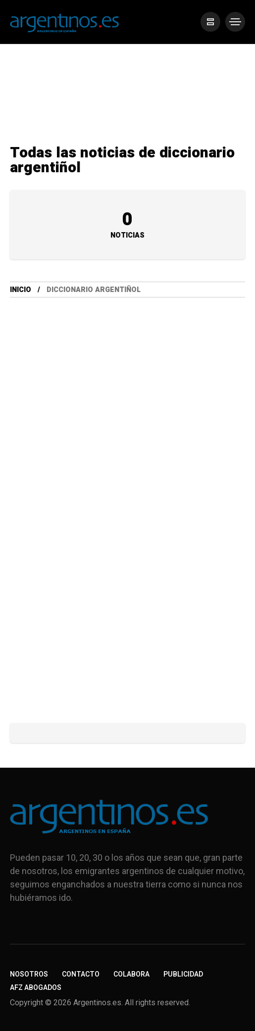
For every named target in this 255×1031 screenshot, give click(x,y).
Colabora (131, 974)
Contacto (81, 974)
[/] (210, 22)
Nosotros (29, 974)
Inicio (20, 290)
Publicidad (183, 974)
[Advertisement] (127, 441)
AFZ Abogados (35, 987)
